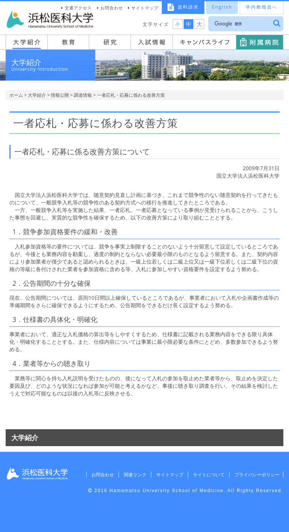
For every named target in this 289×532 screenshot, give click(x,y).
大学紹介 (37, 95)
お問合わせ (111, 8)
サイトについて (206, 474)
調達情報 (83, 95)
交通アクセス (78, 8)
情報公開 (60, 95)
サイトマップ (144, 8)
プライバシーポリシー (255, 474)
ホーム (16, 95)
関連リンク (131, 474)
